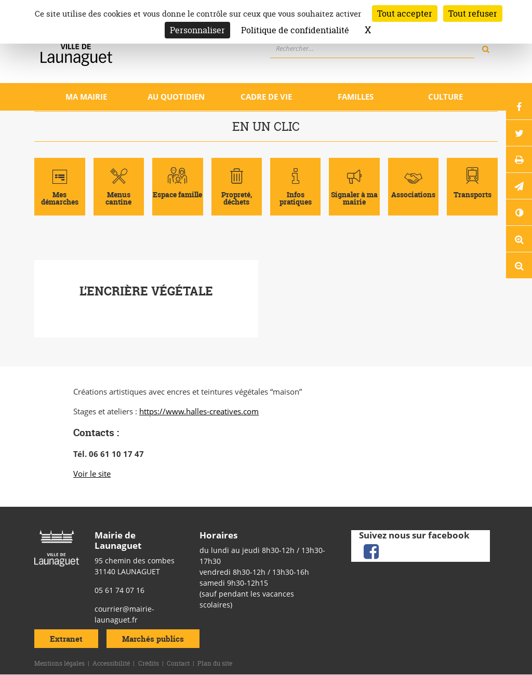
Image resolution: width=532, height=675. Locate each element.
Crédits (148, 663)
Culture (445, 96)
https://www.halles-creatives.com (199, 411)
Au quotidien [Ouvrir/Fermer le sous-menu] (176, 96)
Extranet (66, 638)
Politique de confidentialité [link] (295, 30)
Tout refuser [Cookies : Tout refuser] (472, 13)
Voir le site (92, 473)
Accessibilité (111, 663)
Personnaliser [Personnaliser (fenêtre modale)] (197, 30)
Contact (178, 663)
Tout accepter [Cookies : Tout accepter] (404, 13)
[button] (519, 186)
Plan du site (214, 663)
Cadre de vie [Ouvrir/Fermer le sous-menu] (266, 96)
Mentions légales (59, 663)
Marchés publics (153, 638)
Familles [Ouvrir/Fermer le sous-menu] (356, 96)
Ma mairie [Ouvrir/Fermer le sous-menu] (86, 96)
